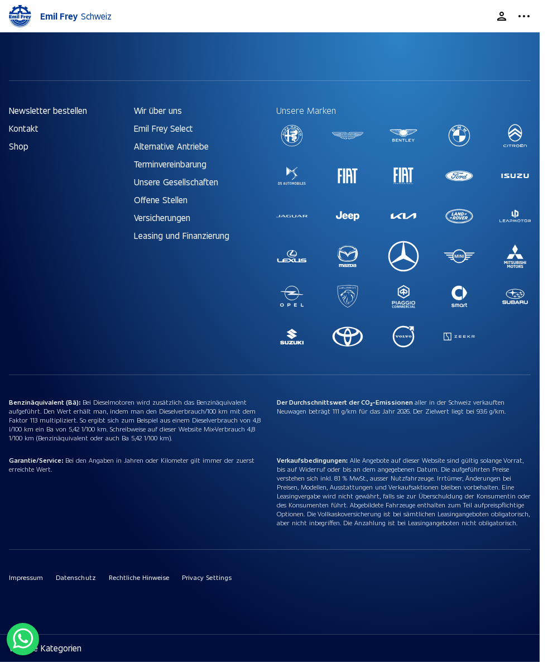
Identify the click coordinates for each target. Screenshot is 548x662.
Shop (18, 146)
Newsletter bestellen (48, 110)
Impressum (26, 577)
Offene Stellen (161, 199)
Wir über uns (158, 110)
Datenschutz (75, 577)
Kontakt (24, 128)
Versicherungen (162, 217)
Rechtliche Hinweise (139, 577)
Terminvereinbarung (170, 164)
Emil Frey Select (163, 128)
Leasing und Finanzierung (181, 235)
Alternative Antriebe (171, 146)
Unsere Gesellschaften (176, 182)
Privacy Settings (206, 577)
